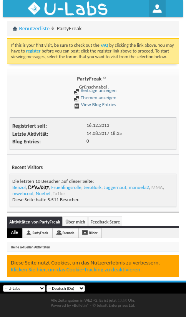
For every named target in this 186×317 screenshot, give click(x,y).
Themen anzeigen (94, 97)
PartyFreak (40, 233)
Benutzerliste (34, 28)
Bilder (93, 233)
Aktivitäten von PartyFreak (34, 222)
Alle (14, 232)
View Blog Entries (95, 104)
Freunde (69, 233)
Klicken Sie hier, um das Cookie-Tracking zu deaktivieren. (76, 269)
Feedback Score (105, 222)
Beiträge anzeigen (94, 90)
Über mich (75, 222)
